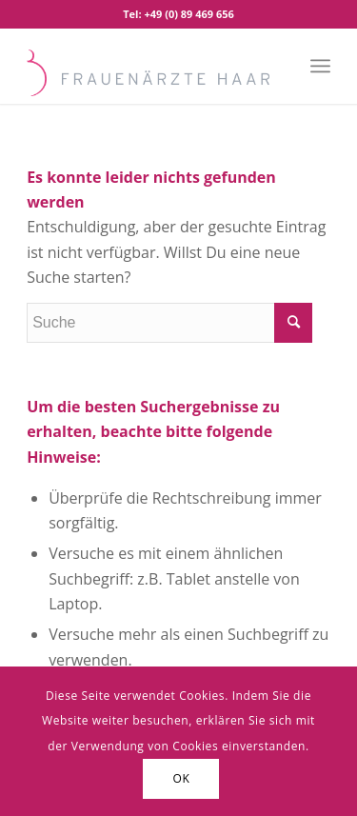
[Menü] (320, 66)
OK (181, 778)
